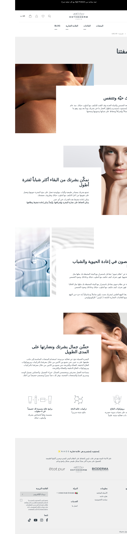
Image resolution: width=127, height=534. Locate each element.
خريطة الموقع (116, 488)
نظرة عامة (88, 496)
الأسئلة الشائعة (86, 493)
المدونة (119, 503)
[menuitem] (84, 26)
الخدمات (59, 501)
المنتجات (119, 493)
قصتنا (120, 500)
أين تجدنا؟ (117, 16)
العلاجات (119, 496)
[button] (52, 493)
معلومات (88, 488)
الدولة (60, 488)
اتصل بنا (60, 506)
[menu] (63, 26)
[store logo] (63, 16)
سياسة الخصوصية (85, 500)
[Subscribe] (7, 494)
